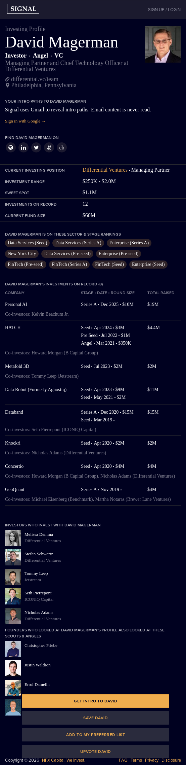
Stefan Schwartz (39, 553)
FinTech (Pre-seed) (26, 264)
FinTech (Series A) (69, 264)
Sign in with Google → (25, 121)
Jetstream (33, 579)
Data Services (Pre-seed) (67, 253)
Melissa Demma (39, 534)
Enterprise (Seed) (148, 264)
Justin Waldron (38, 664)
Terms (136, 760)
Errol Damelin (37, 684)
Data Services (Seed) (27, 242)
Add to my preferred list (95, 734)
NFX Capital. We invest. (63, 760)
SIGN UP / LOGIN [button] (164, 9)
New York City (22, 253)
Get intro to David (95, 701)
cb (61, 147)
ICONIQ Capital (39, 599)
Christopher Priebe (41, 645)
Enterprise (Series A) (129, 242)
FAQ (123, 760)
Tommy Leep (36, 573)
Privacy (151, 760)
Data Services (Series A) (78, 242)
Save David (95, 718)
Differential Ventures (105, 170)
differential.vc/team (34, 79)
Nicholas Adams (39, 612)
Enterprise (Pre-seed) (119, 253)
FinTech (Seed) (109, 264)
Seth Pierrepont (38, 592)
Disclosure (171, 760)
